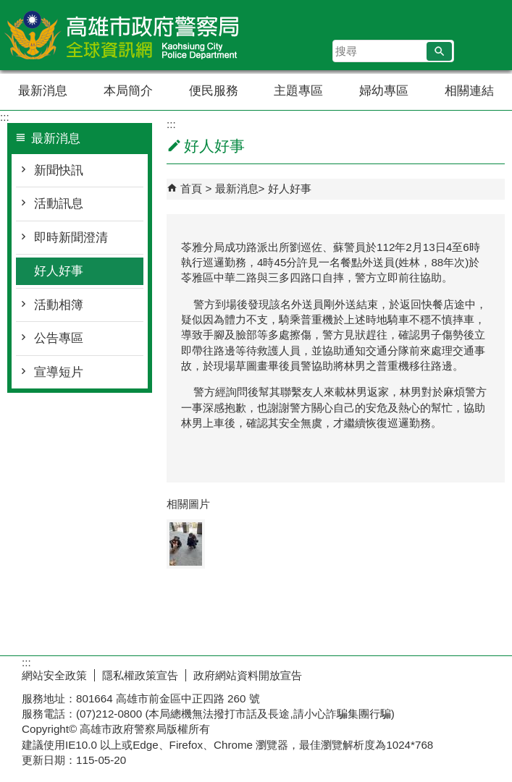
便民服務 (213, 91)
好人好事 (58, 271)
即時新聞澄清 (71, 238)
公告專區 (58, 338)
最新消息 (42, 91)
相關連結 (469, 91)
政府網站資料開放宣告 (247, 675)
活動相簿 (58, 305)
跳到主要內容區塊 (7, 7)
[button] (439, 51)
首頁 (191, 188)
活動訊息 (58, 204)
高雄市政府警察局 (122, 35)
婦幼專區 (383, 91)
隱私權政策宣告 (140, 675)
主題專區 (298, 91)
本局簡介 (128, 91)
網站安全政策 (54, 675)
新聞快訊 (58, 170)
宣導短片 (58, 372)
